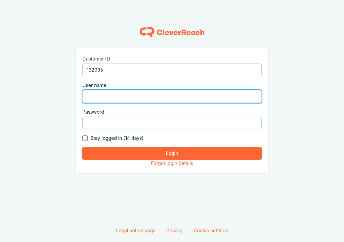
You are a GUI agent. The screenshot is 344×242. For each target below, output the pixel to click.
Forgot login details (172, 163)
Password (93, 112)
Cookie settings (211, 230)
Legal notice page (136, 230)
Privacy (174, 230)
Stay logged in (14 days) (117, 138)
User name (94, 85)
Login (172, 153)
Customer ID (96, 59)
